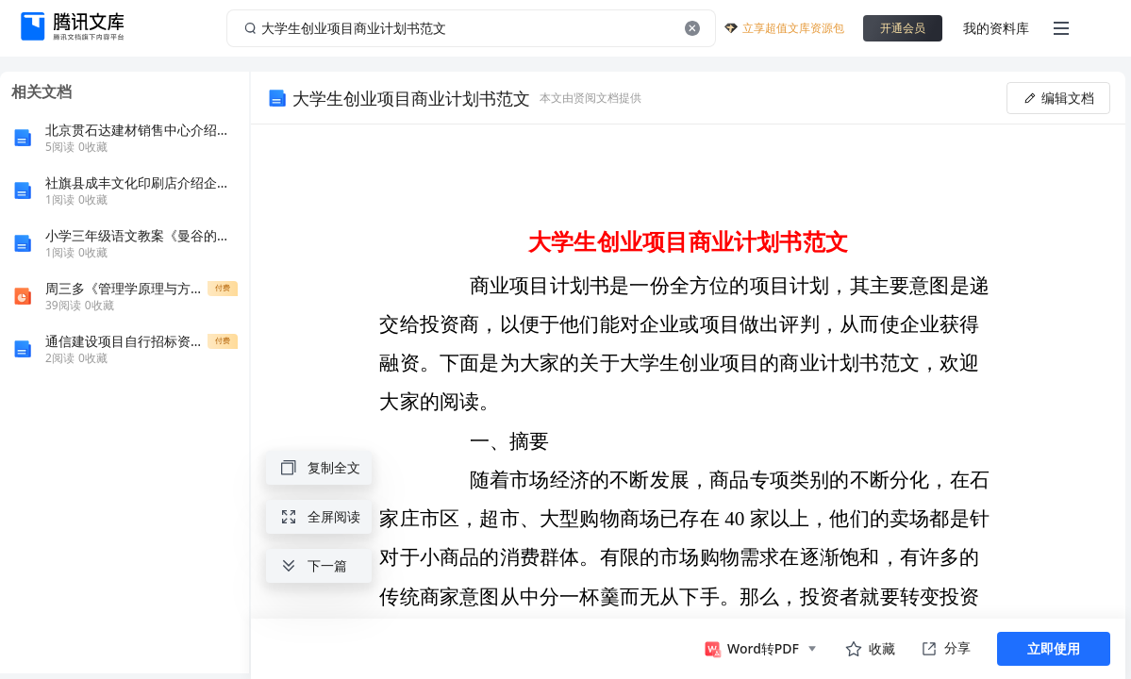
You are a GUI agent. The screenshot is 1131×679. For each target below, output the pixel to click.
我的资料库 (996, 28)
